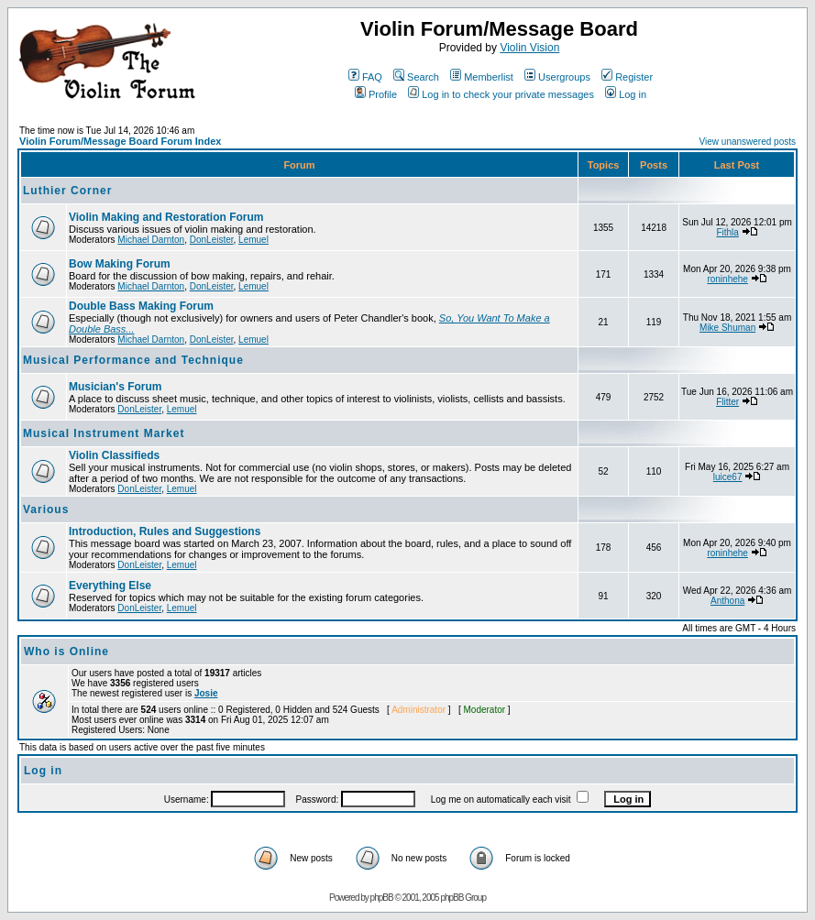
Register (627, 76)
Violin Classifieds (114, 455)
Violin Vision (529, 47)
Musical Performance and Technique (133, 360)
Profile (376, 94)
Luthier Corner (67, 190)
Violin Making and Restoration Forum (166, 217)
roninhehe (727, 279)
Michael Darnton (150, 240)
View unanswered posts (747, 142)
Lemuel (253, 240)
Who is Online (66, 651)
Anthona (727, 601)
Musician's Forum (115, 386)
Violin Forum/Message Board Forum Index (120, 141)
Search (416, 76)
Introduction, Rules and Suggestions (164, 531)
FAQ (365, 76)
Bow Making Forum (120, 263)
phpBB (381, 898)
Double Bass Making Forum (141, 306)
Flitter (727, 402)
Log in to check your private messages (501, 94)
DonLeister (212, 240)
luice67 (728, 477)
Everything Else (110, 585)
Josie (206, 693)
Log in (625, 94)
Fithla (727, 232)
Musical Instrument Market (103, 433)
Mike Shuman (727, 328)
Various (46, 509)
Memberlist (481, 76)
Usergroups (557, 76)
